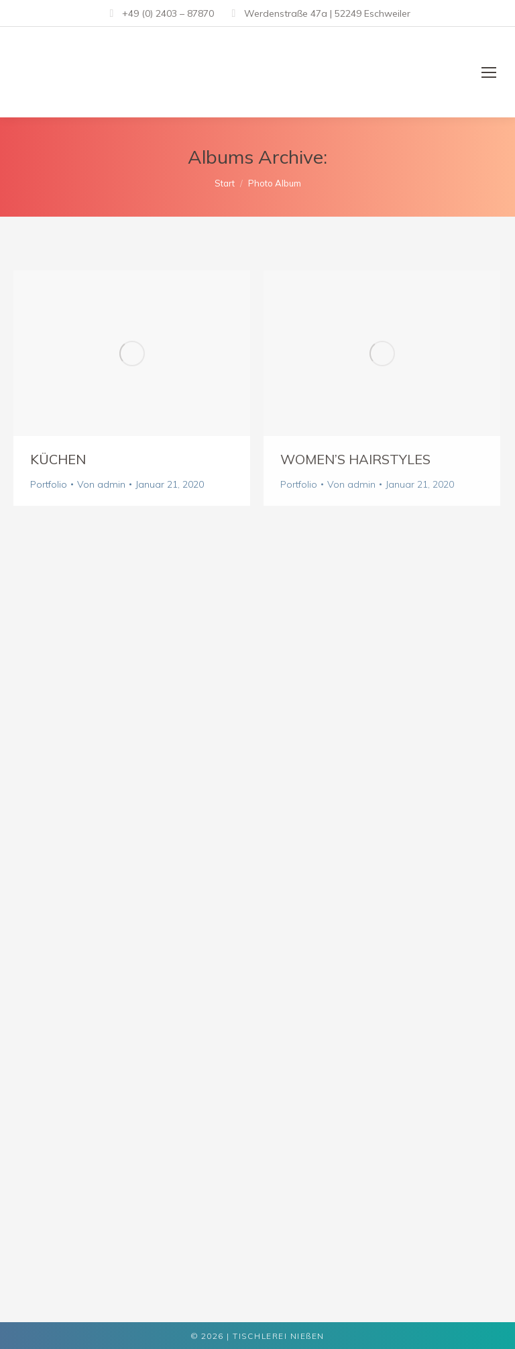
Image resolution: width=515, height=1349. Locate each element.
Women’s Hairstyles (355, 459)
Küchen (58, 459)
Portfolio (48, 484)
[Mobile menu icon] (489, 72)
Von (101, 484)
